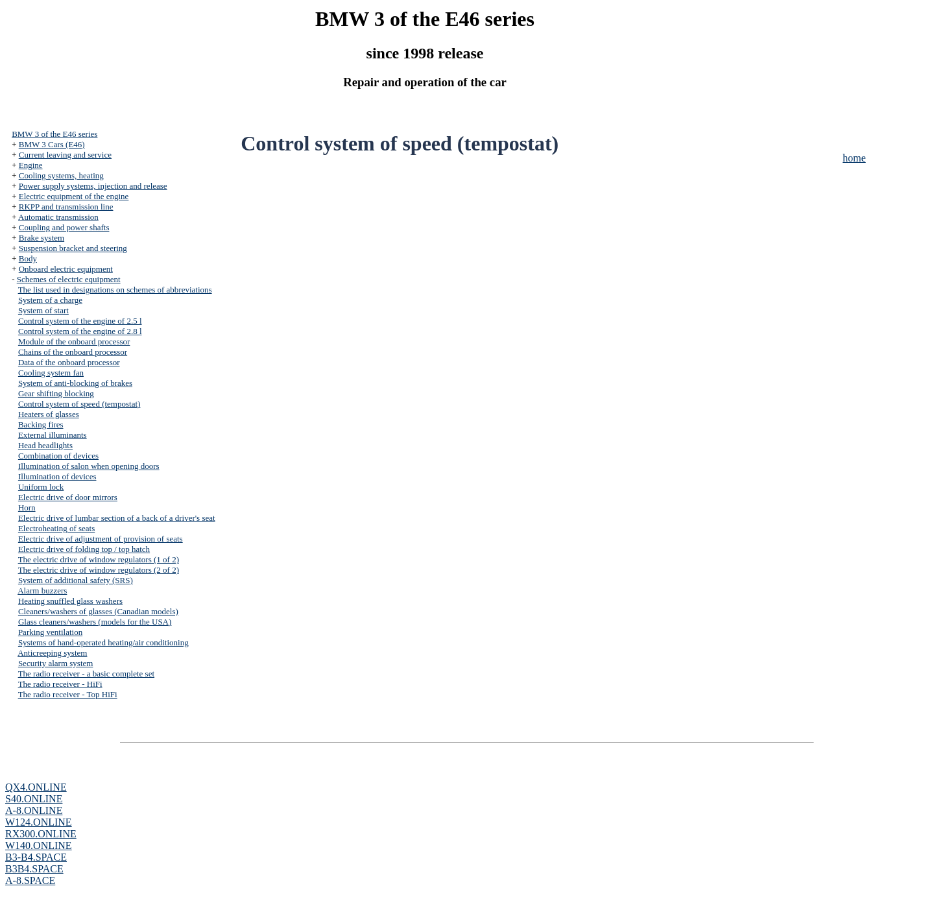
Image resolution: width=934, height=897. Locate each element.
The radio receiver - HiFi (60, 684)
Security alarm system (55, 663)
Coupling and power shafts (64, 227)
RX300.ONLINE (41, 833)
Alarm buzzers (42, 590)
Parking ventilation (50, 632)
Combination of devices (58, 455)
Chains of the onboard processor (72, 352)
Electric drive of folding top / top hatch (84, 549)
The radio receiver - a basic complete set (86, 673)
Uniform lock (41, 487)
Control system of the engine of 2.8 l (80, 331)
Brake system (41, 238)
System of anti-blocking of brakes (75, 383)
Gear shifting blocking (56, 393)
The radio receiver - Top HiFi (67, 694)
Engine (31, 165)
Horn (27, 507)
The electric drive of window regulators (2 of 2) (98, 570)
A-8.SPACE (30, 880)
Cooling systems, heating (61, 175)
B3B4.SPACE (34, 868)
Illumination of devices (57, 476)
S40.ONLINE (33, 798)
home (854, 157)
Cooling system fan (51, 372)
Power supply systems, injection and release (93, 186)
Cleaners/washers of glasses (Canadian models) (98, 611)
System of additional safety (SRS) (75, 580)
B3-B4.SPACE (36, 857)
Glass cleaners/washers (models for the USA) (94, 622)
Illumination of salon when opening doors (89, 466)
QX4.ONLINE (36, 787)
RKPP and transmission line (66, 206)
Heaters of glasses (48, 414)
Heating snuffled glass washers (70, 601)
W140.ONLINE (38, 845)
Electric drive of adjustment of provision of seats (100, 539)
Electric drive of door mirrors (67, 497)
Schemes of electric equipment (69, 279)
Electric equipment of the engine (74, 196)
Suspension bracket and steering (73, 248)
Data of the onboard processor (69, 362)
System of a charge (50, 300)
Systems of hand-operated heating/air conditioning (103, 642)
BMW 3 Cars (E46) (52, 144)
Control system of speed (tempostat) (79, 404)
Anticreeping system (52, 653)
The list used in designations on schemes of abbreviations (115, 289)
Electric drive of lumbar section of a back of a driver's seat (116, 518)
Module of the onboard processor (74, 341)
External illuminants (52, 435)
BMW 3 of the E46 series (54, 134)
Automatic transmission (58, 217)
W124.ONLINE (38, 822)
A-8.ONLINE (33, 810)
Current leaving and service (65, 155)
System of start (43, 310)
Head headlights (45, 445)
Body (28, 258)
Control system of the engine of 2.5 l (80, 321)
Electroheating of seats (56, 528)
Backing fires (41, 424)
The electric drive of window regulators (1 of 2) (98, 559)
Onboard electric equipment (66, 269)
